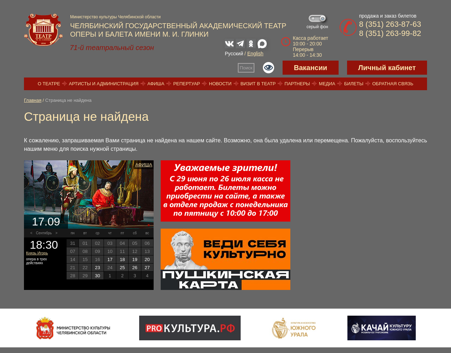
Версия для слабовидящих (268, 67)
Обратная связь (392, 83)
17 (109, 259)
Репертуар (186, 83)
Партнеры (297, 83)
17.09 (46, 221)
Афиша (155, 83)
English (255, 53)
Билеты (354, 83)
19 (134, 259)
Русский (234, 53)
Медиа (327, 83)
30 (97, 275)
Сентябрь (44, 233)
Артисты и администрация (104, 83)
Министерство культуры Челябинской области (115, 16)
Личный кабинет (387, 68)
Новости (220, 83)
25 (122, 267)
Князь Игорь (37, 253)
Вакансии (310, 68)
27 (147, 267)
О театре (49, 83)
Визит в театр (258, 83)
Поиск (246, 67)
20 (147, 259)
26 (134, 267)
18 (122, 259)
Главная (32, 100)
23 (97, 267)
